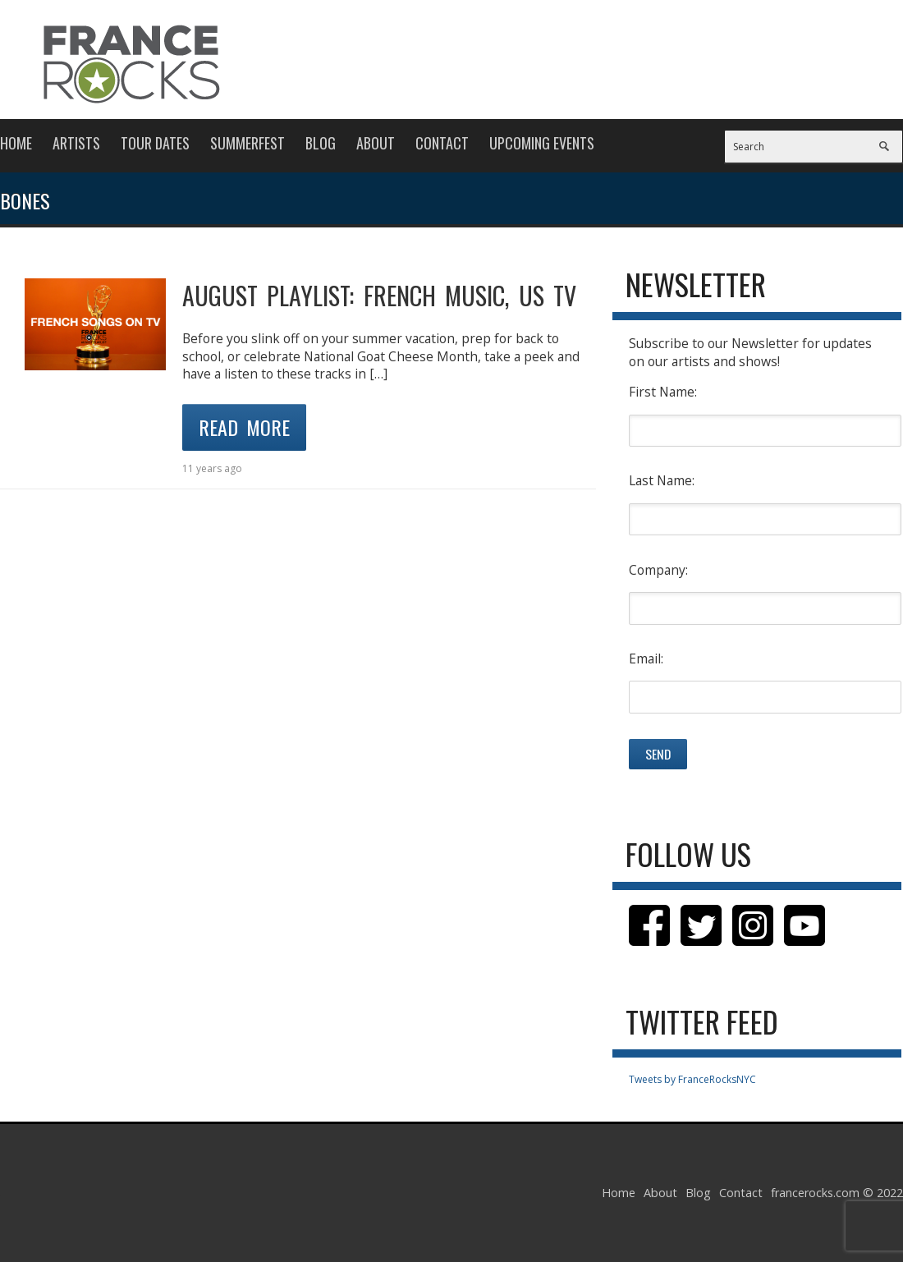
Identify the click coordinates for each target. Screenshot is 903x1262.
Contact (442, 143)
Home (16, 143)
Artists (76, 143)
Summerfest (247, 143)
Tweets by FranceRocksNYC (692, 1079)
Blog (320, 143)
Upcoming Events (541, 143)
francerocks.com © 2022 (837, 1192)
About (375, 143)
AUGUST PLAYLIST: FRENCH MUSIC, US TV (379, 295)
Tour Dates (155, 143)
